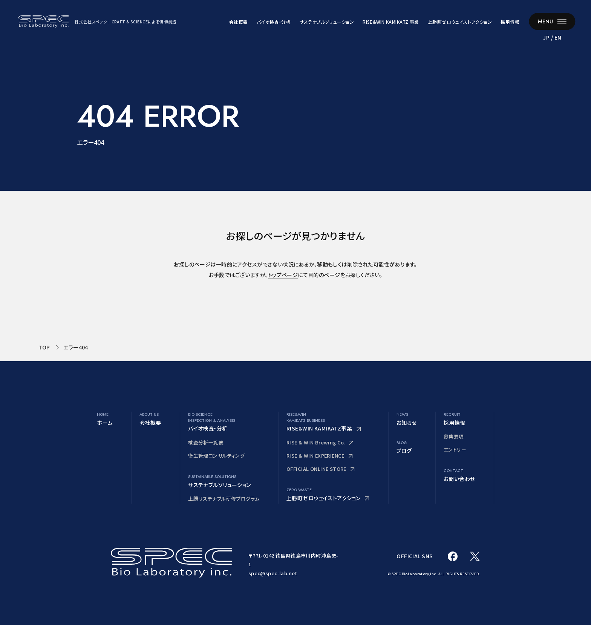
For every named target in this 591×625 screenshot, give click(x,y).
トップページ (283, 275)
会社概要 (238, 22)
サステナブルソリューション (327, 22)
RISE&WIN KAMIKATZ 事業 (391, 22)
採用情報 (510, 22)
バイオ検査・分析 (274, 22)
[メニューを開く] (552, 21)
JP (546, 37)
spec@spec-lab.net (272, 573)
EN (558, 37)
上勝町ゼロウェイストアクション (460, 22)
